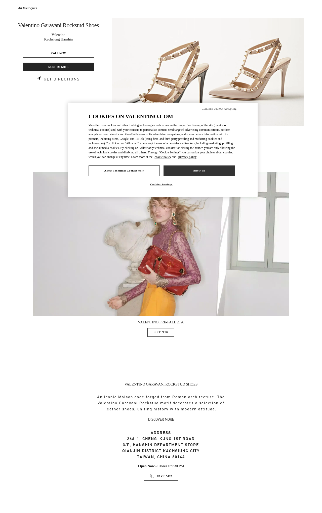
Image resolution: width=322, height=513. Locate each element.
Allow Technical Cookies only (124, 170)
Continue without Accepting (219, 108)
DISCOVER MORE (161, 419)
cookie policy (162, 157)
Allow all (199, 170)
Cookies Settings (161, 184)
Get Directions (62, 79)
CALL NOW (58, 53)
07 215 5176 (164, 476)
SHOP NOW (164, 333)
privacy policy (187, 157)
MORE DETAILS (58, 67)
